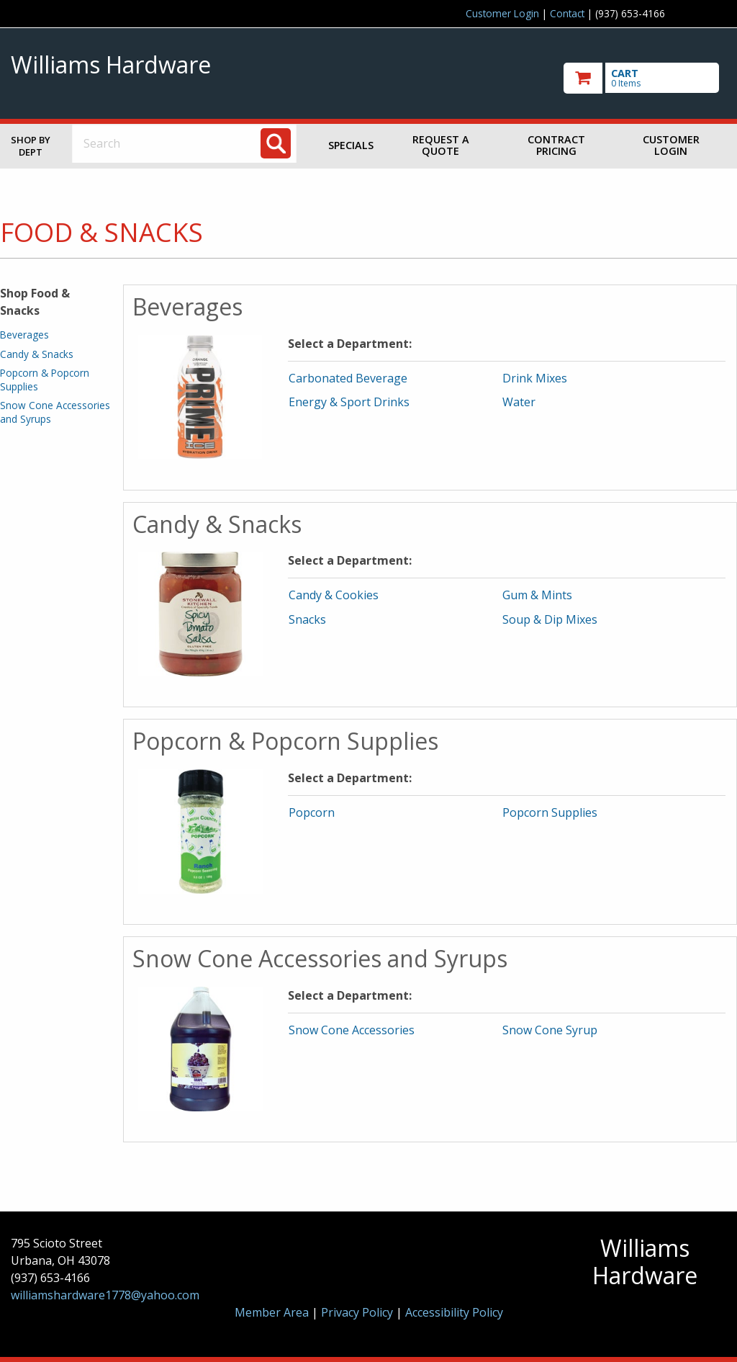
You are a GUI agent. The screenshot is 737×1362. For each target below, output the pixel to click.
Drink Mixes (534, 378)
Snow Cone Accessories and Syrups (55, 411)
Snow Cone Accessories (352, 1030)
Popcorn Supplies (549, 812)
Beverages (24, 334)
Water (518, 402)
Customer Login (502, 13)
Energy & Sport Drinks (349, 402)
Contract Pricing (556, 145)
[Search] (276, 143)
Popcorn (312, 812)
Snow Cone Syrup (549, 1030)
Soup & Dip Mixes (549, 619)
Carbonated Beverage (348, 378)
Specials (351, 145)
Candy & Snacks (36, 354)
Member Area (272, 1312)
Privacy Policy (358, 1312)
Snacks (307, 619)
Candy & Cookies (334, 595)
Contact (567, 13)
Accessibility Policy (454, 1312)
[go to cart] (645, 78)
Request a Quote (440, 145)
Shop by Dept (30, 145)
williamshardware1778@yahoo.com (105, 1295)
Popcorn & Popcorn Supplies (44, 379)
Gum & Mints (537, 595)
